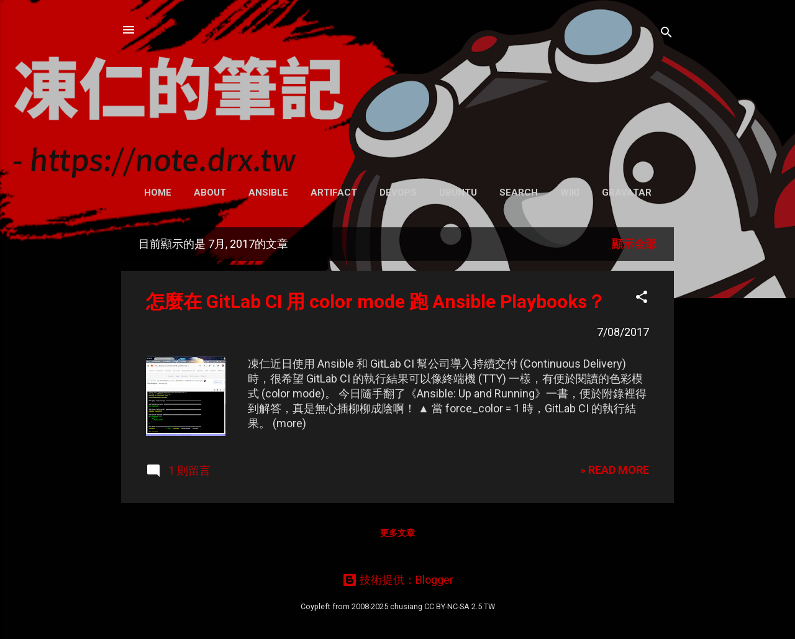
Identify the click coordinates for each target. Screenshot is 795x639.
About (210, 192)
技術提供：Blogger (397, 579)
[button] (641, 298)
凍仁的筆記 (398, 86)
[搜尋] (666, 34)
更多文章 (397, 533)
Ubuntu (458, 192)
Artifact (334, 192)
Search (518, 192)
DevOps (398, 192)
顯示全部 (634, 243)
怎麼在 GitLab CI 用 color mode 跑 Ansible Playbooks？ (376, 301)
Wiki (569, 192)
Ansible (268, 192)
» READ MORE (614, 469)
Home (157, 192)
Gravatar (627, 192)
